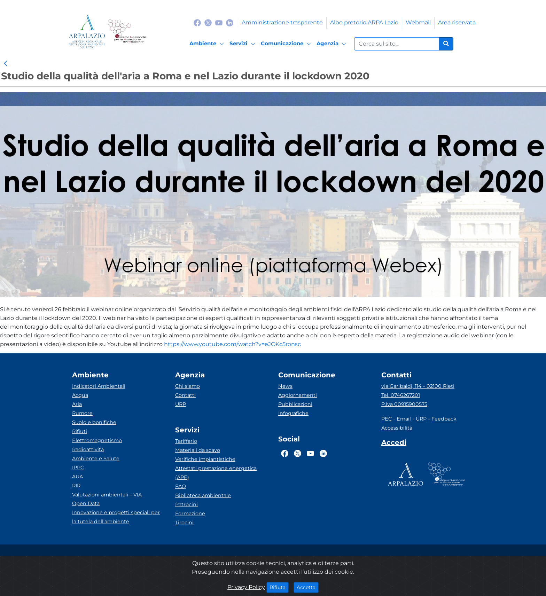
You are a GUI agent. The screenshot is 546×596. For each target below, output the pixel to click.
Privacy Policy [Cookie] (246, 587)
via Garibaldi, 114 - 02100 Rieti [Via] (417, 386)
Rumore (82, 413)
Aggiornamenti (297, 395)
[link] (5, 63)
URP (180, 404)
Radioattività (88, 449)
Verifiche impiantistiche (205, 459)
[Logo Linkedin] (229, 22)
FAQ (180, 486)
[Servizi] (243, 43)
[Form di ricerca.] (396, 43)
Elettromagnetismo (97, 440)
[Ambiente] (207, 43)
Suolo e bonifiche (94, 422)
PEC (386, 419)
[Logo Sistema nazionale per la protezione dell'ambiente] (127, 31)
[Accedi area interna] (393, 443)
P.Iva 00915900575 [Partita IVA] (404, 404)
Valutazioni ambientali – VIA (107, 495)
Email (404, 419)
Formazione (190, 513)
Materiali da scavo (197, 450)
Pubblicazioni (295, 404)
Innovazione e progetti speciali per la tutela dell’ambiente (116, 517)
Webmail (418, 22)
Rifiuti (79, 431)
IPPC (78, 467)
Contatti (185, 395)
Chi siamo (187, 386)
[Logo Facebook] (197, 22)
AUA (77, 476)
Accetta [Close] (308, 586)
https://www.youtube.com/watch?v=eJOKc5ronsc (232, 344)
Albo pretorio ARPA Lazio (364, 22)
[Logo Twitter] (208, 22)
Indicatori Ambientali (98, 386)
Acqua (80, 395)
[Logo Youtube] (219, 22)
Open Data (86, 503)
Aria (77, 404)
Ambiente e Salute (95, 458)
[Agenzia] (332, 43)
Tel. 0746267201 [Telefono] (400, 395)
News (285, 386)
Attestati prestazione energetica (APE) (216, 472)
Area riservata (457, 22)
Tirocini (184, 522)
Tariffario (186, 441)
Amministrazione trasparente (282, 22)
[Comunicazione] (286, 43)
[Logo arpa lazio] (87, 31)
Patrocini (186, 504)
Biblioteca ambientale (203, 495)
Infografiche (293, 413)
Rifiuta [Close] (279, 586)
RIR (76, 486)
